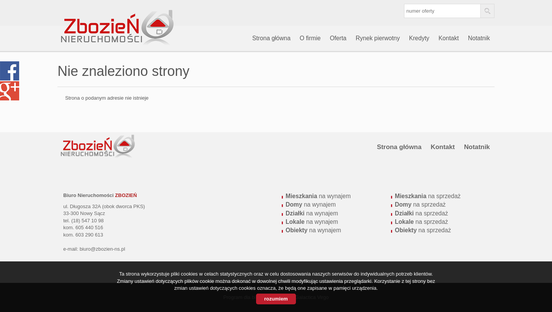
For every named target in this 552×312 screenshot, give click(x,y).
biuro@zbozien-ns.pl (102, 249)
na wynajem (318, 196)
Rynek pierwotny (378, 38)
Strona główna (271, 38)
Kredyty (419, 38)
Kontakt (449, 38)
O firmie (310, 38)
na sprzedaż (428, 196)
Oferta (338, 38)
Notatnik (479, 38)
